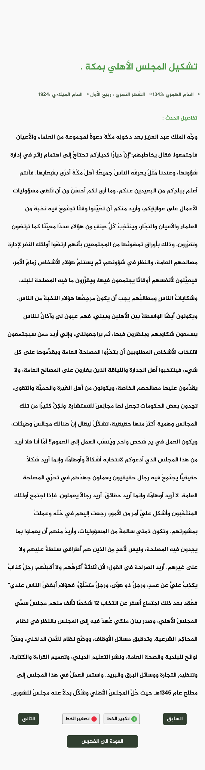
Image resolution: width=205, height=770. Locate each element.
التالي (28, 719)
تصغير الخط (81, 719)
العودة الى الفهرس (102, 741)
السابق (175, 719)
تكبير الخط (122, 719)
